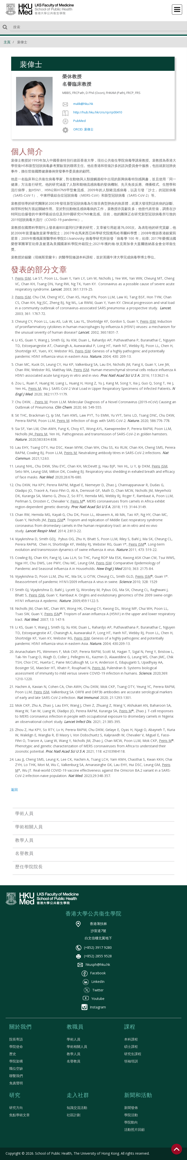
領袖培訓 (131, 1061)
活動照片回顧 (134, 1129)
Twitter (93, 990)
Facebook (94, 973)
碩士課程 (131, 1046)
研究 (14, 1095)
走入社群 (78, 1095)
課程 (129, 1027)
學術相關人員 (77, 1046)
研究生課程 (132, 1053)
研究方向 (16, 1107)
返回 (14, 789)
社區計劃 (73, 1115)
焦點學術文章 (19, 1115)
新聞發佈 (131, 1107)
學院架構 (16, 1061)
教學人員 (73, 1053)
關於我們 (20, 1027)
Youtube (93, 998)
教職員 (75, 1027)
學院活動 (131, 1115)
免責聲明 (16, 1083)
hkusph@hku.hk (93, 964)
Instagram (93, 1007)
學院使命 (16, 1046)
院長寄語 (16, 1039)
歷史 (12, 1053)
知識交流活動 (77, 1107)
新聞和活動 (138, 1095)
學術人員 (73, 1039)
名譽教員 (73, 1061)
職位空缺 (16, 1068)
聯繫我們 (16, 1075)
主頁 (7, 42)
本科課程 (131, 1039)
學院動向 (131, 1122)
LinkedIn (93, 981)
